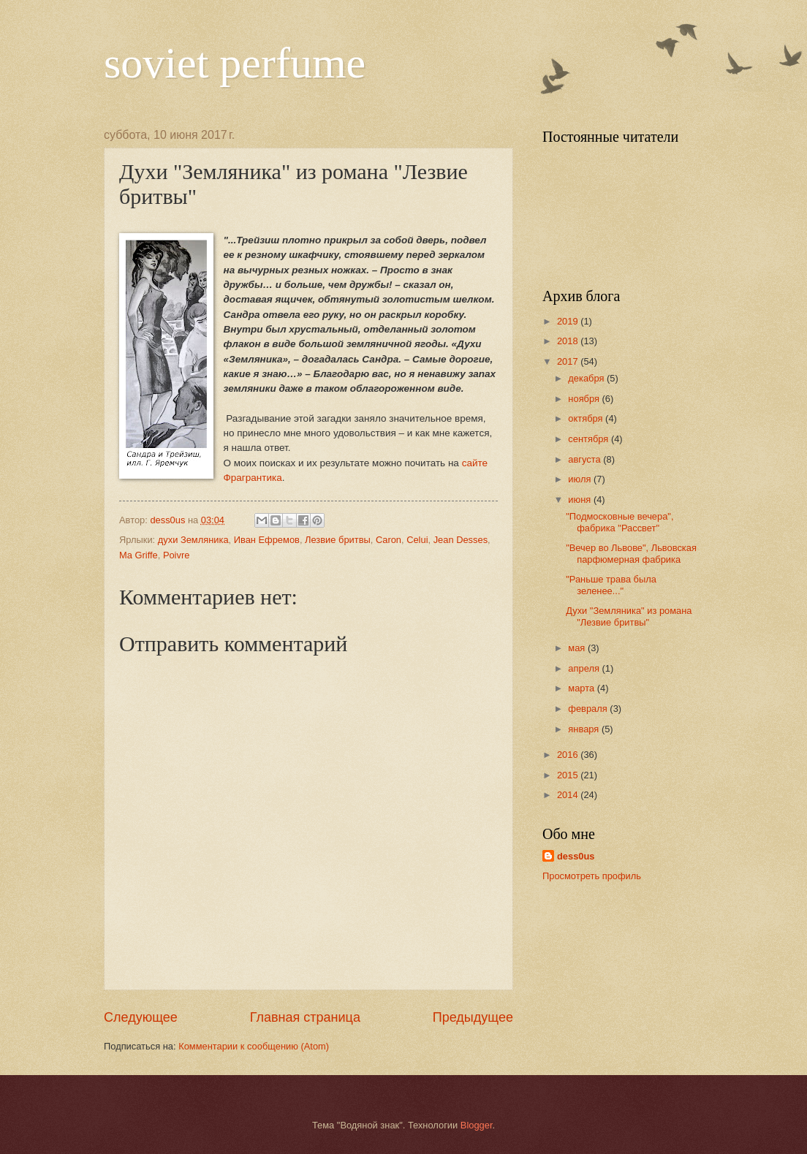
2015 (568, 775)
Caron (388, 539)
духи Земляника (193, 539)
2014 (568, 794)
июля (581, 479)
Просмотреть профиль (591, 875)
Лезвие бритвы (338, 539)
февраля (589, 708)
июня (581, 499)
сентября (589, 438)
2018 (568, 340)
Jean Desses (460, 539)
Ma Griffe (138, 555)
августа (585, 459)
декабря (587, 378)
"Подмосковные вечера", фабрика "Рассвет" (619, 522)
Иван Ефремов (267, 539)
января (585, 729)
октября (586, 418)
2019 (568, 321)
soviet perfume (234, 63)
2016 (568, 754)
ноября (585, 398)
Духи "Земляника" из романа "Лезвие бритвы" (629, 616)
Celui (417, 539)
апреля (585, 668)
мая (578, 647)
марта (582, 688)
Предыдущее (473, 1017)
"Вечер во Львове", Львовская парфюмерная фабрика (631, 553)
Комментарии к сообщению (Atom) (253, 1046)
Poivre (176, 555)
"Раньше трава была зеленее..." (611, 585)
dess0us (576, 856)
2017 (568, 361)
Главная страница (305, 1017)
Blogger (477, 1125)
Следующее (141, 1017)
